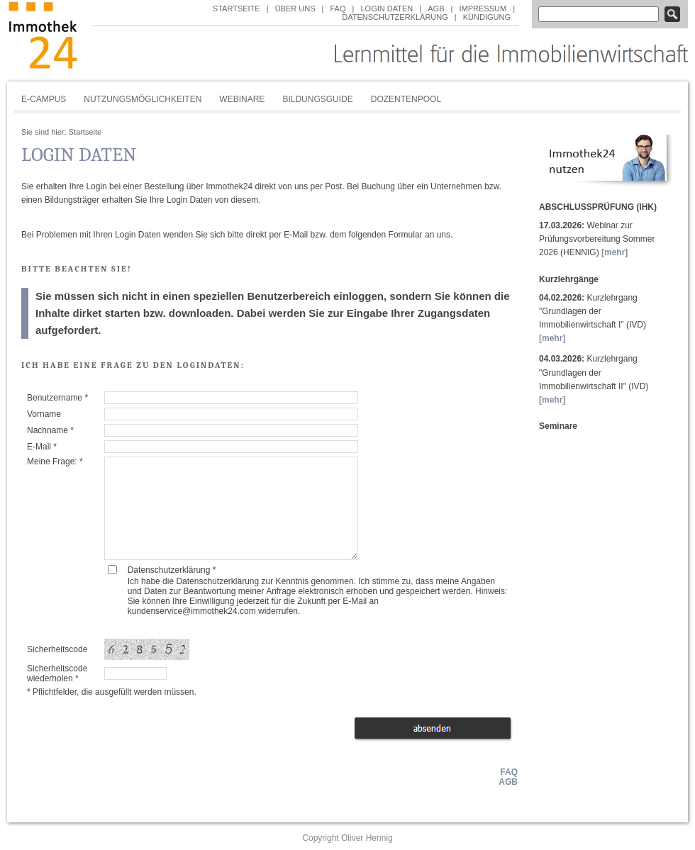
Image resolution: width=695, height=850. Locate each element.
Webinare (242, 99)
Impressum (482, 8)
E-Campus (43, 99)
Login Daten (386, 8)
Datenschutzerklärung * (172, 570)
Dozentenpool (406, 99)
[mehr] (614, 252)
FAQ (337, 8)
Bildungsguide (317, 99)
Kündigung (487, 17)
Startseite (236, 8)
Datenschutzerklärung (395, 17)
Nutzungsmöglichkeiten (142, 99)
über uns (295, 8)
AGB (436, 8)
